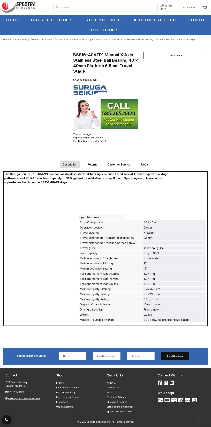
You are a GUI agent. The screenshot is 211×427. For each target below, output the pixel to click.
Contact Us (113, 387)
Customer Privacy (116, 397)
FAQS (109, 392)
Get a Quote (176, 55)
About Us (112, 382)
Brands (60, 382)
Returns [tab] (92, 164)
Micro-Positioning (65, 392)
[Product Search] (108, 7)
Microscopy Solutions (67, 397)
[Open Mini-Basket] (204, 7)
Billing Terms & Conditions (121, 406)
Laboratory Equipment (68, 387)
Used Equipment (64, 406)
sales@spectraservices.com (24, 398)
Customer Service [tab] (119, 164)
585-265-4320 (167, 7)
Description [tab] (70, 164)
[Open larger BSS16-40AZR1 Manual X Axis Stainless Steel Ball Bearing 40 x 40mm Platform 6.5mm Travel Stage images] (37, 83)
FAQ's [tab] (144, 164)
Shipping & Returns (117, 402)
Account (189, 7)
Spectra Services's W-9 (119, 411)
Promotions (62, 402)
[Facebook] (160, 382)
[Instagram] (166, 382)
